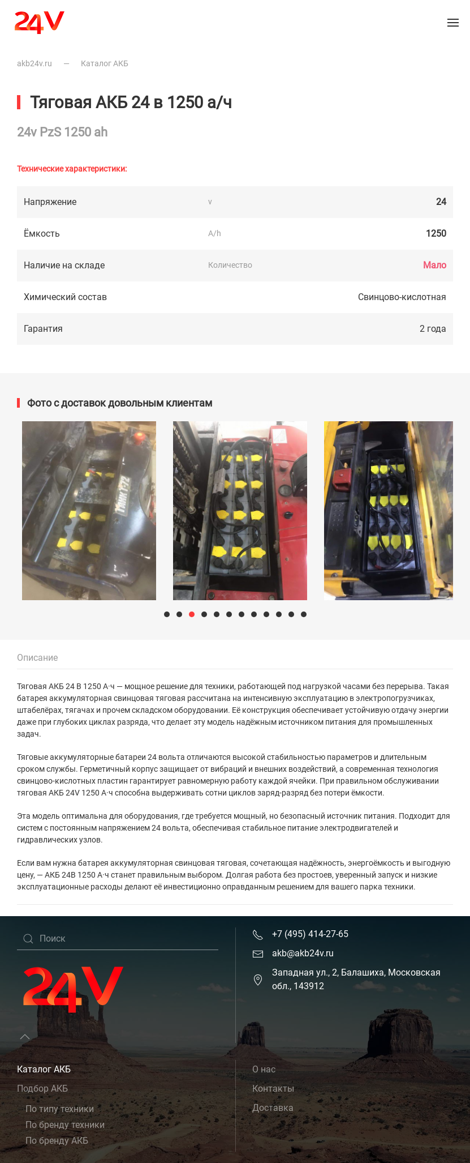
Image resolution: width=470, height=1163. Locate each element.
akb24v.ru (34, 63)
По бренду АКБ (56, 1140)
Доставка (273, 1107)
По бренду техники (65, 1124)
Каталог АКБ (104, 63)
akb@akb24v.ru (303, 953)
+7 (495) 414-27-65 (310, 934)
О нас (263, 1069)
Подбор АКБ (42, 1088)
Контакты (273, 1088)
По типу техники (59, 1109)
